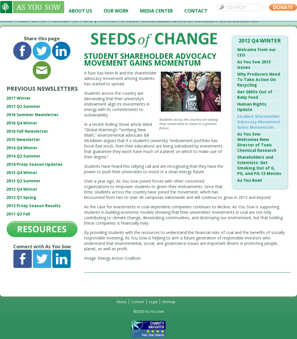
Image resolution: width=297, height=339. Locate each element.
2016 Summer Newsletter (32, 114)
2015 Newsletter (23, 139)
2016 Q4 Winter (21, 123)
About (121, 301)
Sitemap (168, 301)
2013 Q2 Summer (23, 180)
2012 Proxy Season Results (33, 205)
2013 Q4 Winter (21, 172)
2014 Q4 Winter (21, 147)
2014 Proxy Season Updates (34, 164)
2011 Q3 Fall (18, 214)
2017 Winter (18, 98)
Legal (153, 301)
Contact (137, 301)
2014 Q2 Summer (23, 156)
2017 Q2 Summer (23, 106)
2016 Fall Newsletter (27, 131)
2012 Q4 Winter (21, 189)
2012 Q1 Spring (21, 197)
